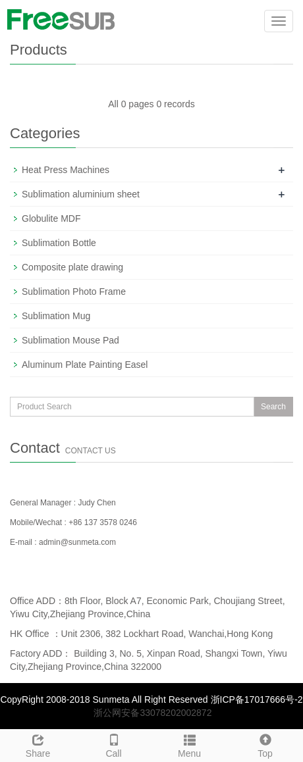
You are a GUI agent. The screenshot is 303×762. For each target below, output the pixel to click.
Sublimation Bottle (59, 243)
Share (38, 744)
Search (273, 406)
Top (265, 744)
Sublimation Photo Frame (74, 291)
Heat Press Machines (65, 170)
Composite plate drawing (72, 267)
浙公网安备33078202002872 (152, 712)
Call (114, 744)
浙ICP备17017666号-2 (257, 699)
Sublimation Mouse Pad (70, 340)
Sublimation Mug (56, 316)
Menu (189, 744)
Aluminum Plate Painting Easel (85, 364)
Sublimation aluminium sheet (81, 194)
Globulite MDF (51, 218)
